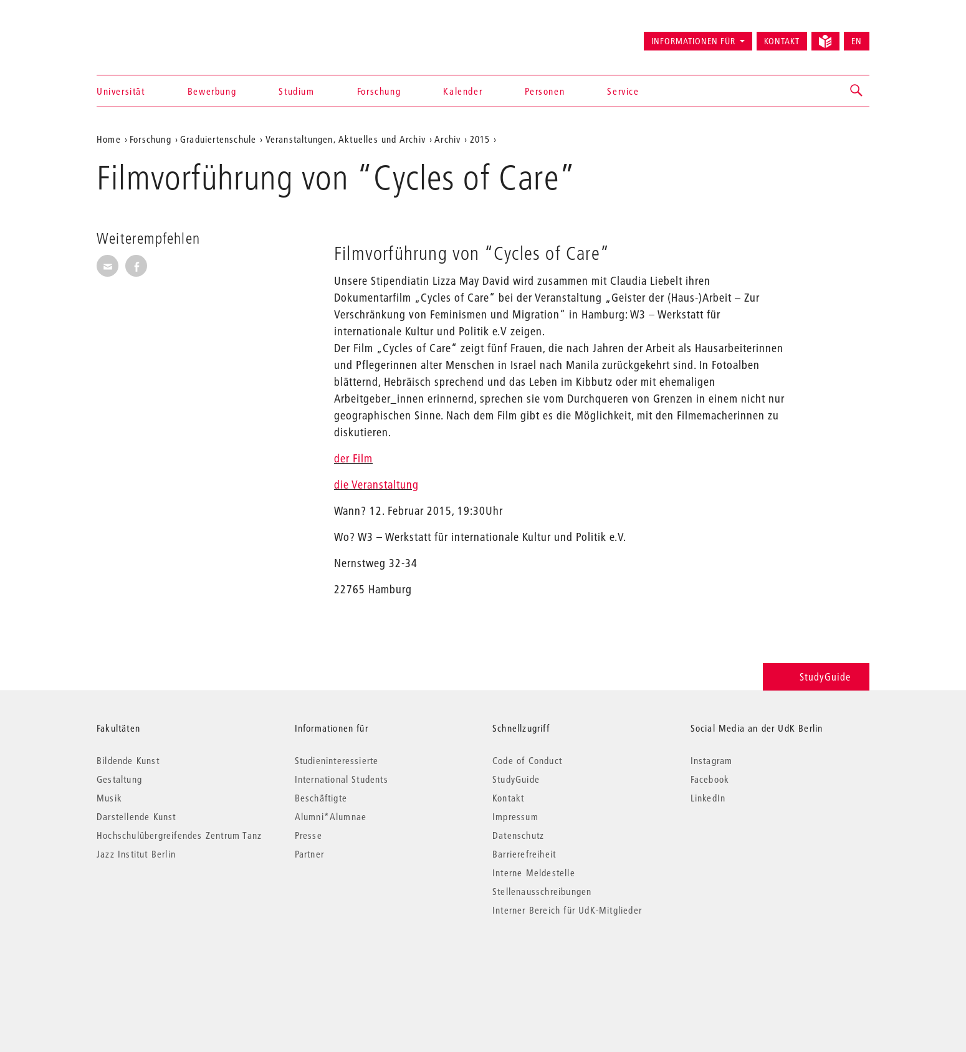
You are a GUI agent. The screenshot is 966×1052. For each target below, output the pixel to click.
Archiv (447, 139)
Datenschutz (518, 835)
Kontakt (782, 41)
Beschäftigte (321, 797)
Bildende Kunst (128, 760)
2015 (480, 139)
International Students (341, 779)
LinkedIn (708, 797)
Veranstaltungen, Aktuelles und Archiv (345, 139)
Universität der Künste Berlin (145, 35)
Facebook (710, 779)
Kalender (462, 91)
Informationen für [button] (693, 41)
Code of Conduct (527, 760)
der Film (353, 458)
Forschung (379, 91)
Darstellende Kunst (136, 816)
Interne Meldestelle (533, 872)
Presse (308, 835)
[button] (856, 91)
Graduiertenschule (218, 139)
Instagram (712, 760)
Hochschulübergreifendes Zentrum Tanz (179, 835)
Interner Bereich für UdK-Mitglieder (567, 910)
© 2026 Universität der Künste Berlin (162, 962)
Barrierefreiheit (524, 854)
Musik (109, 797)
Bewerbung (212, 91)
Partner (309, 854)
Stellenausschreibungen (541, 891)
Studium (296, 91)
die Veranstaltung (376, 484)
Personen (545, 91)
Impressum (515, 816)
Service (623, 91)
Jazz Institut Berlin (136, 854)
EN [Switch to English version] (856, 41)
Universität (121, 91)
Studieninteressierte (337, 760)
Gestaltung (119, 779)
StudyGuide (816, 676)
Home (109, 139)
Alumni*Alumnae (331, 816)
